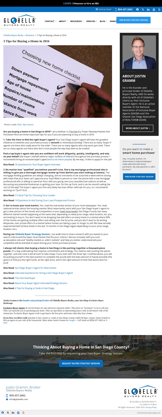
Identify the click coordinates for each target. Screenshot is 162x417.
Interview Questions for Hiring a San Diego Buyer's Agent (44, 272)
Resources (76, 21)
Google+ (72, 320)
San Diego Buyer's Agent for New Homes (35, 267)
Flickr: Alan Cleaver (26, 124)
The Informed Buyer (25, 278)
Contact (49, 21)
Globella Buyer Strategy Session (32, 234)
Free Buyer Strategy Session (141, 21)
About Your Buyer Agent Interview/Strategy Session (41, 283)
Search (113, 21)
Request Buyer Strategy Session (81, 364)
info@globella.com (18, 400)
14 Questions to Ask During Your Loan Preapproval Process (45, 200)
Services (90, 21)
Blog (102, 21)
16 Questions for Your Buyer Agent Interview (37, 164)
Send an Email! (103, 9)
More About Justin (138, 128)
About (62, 21)
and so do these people (59, 159)
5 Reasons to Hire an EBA (85, 3)
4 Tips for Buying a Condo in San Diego (34, 288)
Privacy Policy (151, 408)
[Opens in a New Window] (137, 9)
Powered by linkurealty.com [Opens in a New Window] (149, 414)
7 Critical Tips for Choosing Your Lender (35, 195)
